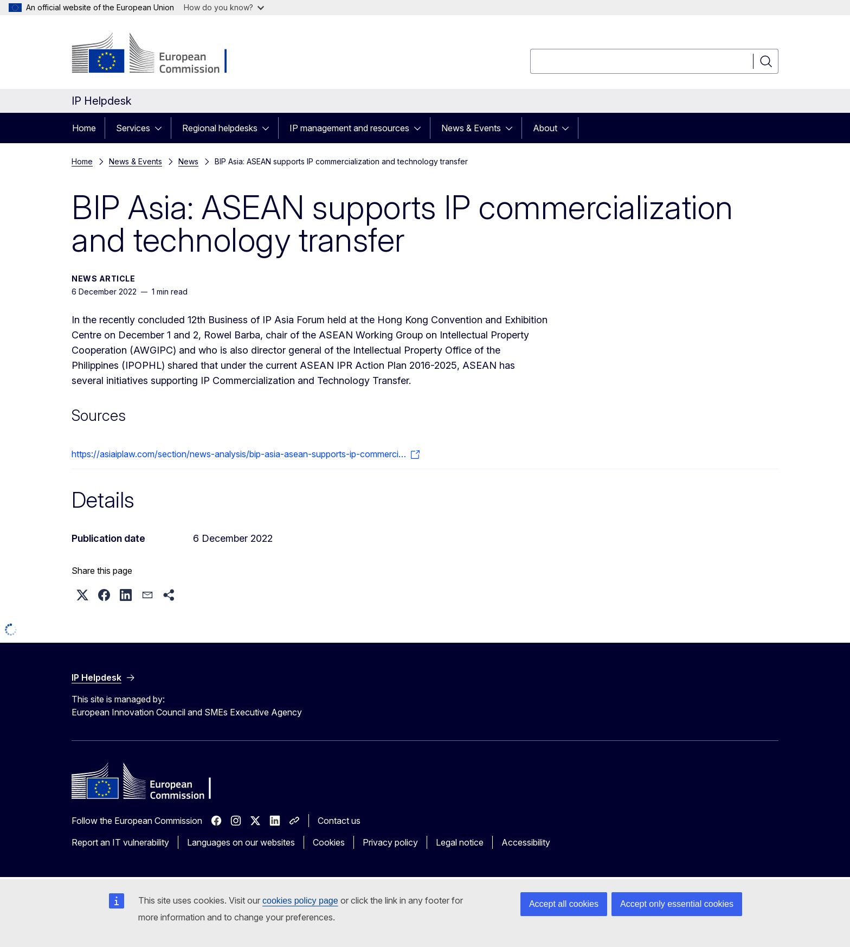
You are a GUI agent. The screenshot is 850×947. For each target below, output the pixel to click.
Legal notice (460, 842)
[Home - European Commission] (159, 54)
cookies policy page (300, 900)
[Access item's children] (161, 128)
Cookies (329, 842)
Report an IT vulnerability (120, 842)
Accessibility (525, 842)
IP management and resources (349, 128)
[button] (82, 595)
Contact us (339, 820)
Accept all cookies (563, 903)
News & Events (471, 128)
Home (84, 128)
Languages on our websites (241, 842)
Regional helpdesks (219, 128)
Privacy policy (390, 842)
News (188, 161)
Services (133, 128)
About (545, 128)
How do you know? (224, 7)
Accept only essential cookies (676, 903)
